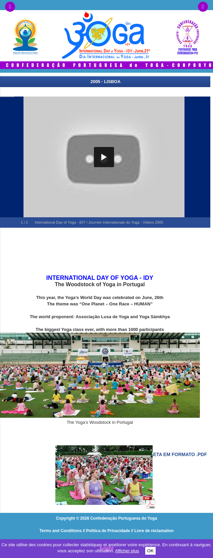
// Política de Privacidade (106, 530)
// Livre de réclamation (152, 530)
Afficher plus (127, 550)
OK (150, 550)
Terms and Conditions (61, 530)
